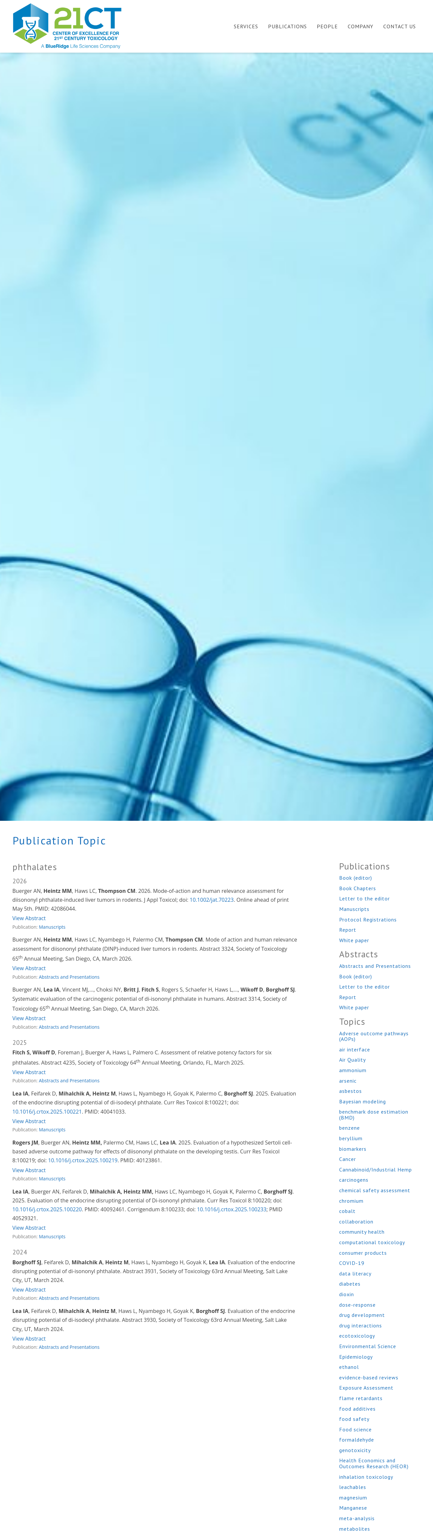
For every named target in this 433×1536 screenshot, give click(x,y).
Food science (355, 1429)
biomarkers (352, 1149)
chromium (351, 1200)
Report (347, 929)
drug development (362, 1315)
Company (360, 26)
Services (246, 26)
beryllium (351, 1138)
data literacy (355, 1273)
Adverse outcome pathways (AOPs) (374, 1036)
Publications (287, 26)
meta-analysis (357, 1518)
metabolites (354, 1528)
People (327, 26)
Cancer (347, 1159)
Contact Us (399, 26)
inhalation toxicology (366, 1476)
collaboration (356, 1221)
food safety (354, 1419)
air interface (354, 1049)
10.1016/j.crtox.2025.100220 (47, 1209)
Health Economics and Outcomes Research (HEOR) (374, 1463)
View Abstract (29, 918)
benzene (349, 1127)
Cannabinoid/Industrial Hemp (375, 1169)
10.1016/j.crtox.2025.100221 (47, 1111)
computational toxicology (372, 1242)
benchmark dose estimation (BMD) (373, 1114)
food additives (357, 1408)
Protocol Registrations (368, 919)
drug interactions (360, 1325)
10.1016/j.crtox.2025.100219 (83, 1160)
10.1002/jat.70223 (212, 899)
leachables (352, 1487)
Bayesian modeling (362, 1101)
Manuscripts (52, 927)
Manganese (353, 1507)
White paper (354, 940)
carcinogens (353, 1179)
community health (362, 1231)
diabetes (350, 1283)
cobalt (347, 1211)
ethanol (349, 1367)
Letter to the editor (364, 898)
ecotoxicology (357, 1335)
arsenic (348, 1080)
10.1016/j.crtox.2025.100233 (231, 1209)
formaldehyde (356, 1439)
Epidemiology (356, 1356)
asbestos (350, 1091)
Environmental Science (367, 1346)
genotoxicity (355, 1450)
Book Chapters (357, 888)
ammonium (352, 1070)
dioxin (346, 1294)
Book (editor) (355, 877)
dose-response (357, 1304)
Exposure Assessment (366, 1387)
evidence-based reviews (368, 1377)
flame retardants (361, 1398)
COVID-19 (352, 1263)
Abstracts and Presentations (69, 977)
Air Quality (352, 1059)
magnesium (353, 1497)
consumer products (363, 1252)
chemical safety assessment (374, 1190)
